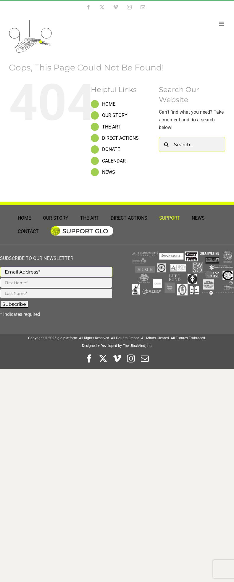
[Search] (166, 144)
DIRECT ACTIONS (120, 138)
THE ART (111, 127)
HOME (108, 104)
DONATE (111, 149)
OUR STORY (115, 115)
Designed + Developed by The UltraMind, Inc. (117, 346)
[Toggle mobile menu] (222, 24)
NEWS (108, 172)
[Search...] (192, 144)
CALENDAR (114, 161)
